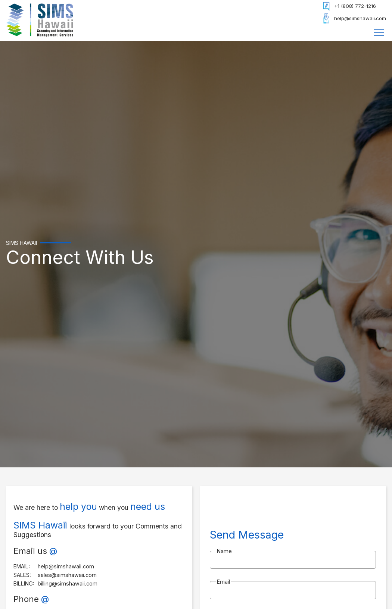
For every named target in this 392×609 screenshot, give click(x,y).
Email (223, 581)
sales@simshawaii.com (67, 575)
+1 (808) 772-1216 (355, 6)
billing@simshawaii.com (67, 583)
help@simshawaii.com (360, 18)
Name (224, 551)
